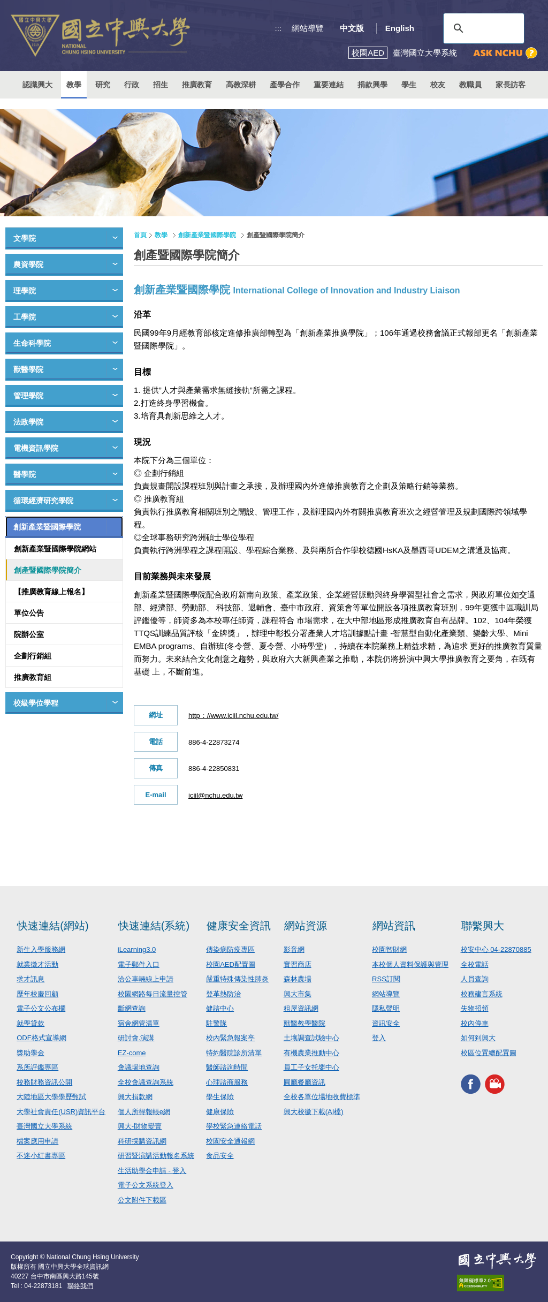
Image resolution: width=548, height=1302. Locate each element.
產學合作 (285, 84)
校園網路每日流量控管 (152, 994)
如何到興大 (478, 1038)
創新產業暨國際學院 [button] (47, 527)
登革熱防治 (223, 994)
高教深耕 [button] (241, 84)
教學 (73, 84)
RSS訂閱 (386, 979)
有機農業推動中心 (311, 1053)
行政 (131, 84)
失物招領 (475, 1008)
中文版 (352, 28)
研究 (102, 84)
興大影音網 (495, 1084)
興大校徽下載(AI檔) (314, 1112)
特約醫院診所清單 (234, 1053)
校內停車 (475, 1023)
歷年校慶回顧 (37, 994)
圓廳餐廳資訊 (304, 1082)
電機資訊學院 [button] (35, 448)
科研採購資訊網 (142, 1141)
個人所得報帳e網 (144, 1112)
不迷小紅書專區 (41, 1156)
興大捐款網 (135, 1097)
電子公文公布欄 (41, 1008)
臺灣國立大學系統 (44, 1126)
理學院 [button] (24, 290)
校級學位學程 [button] (35, 703)
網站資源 (305, 926)
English (399, 28)
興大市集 (297, 994)
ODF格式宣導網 (41, 1038)
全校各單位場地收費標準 (322, 1097)
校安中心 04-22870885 (496, 949)
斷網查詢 (132, 1008)
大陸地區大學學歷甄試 (51, 1097)
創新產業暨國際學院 (207, 235)
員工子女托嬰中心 (311, 1067)
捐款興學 (372, 84)
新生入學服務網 (41, 949)
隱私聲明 (386, 1008)
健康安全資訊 (239, 926)
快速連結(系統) (153, 926)
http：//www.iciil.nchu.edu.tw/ (233, 715)
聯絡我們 (80, 1286)
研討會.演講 (136, 1038)
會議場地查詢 (138, 1067)
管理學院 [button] (28, 395)
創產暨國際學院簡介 (47, 570)
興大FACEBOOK (471, 1084)
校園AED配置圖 (230, 964)
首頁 (140, 235)
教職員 (470, 84)
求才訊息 (30, 979)
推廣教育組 (32, 677)
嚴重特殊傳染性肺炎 (237, 979)
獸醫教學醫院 (304, 1023)
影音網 (294, 949)
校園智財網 (389, 949)
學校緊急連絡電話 (234, 1126)
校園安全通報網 (230, 1141)
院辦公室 (29, 634)
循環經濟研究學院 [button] (43, 500)
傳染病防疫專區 (230, 949)
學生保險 (220, 1097)
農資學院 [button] (28, 264)
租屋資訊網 (301, 1008)
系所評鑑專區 (37, 1067)
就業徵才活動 (37, 964)
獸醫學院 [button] (28, 369)
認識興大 (37, 84)
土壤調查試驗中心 (311, 1038)
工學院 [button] (24, 317)
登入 (379, 1038)
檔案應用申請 (37, 1141)
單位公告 (29, 613)
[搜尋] (482, 28)
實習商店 (297, 964)
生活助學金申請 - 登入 (152, 1171)
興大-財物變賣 (140, 1126)
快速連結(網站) (52, 926)
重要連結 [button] (329, 84)
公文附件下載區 (142, 1200)
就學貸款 (30, 1023)
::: (278, 28)
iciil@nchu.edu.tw (215, 795)
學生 (408, 84)
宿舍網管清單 (138, 1023)
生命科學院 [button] (32, 343)
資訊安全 (386, 1023)
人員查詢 (475, 979)
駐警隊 (216, 1023)
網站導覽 (308, 28)
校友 (437, 84)
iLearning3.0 (137, 949)
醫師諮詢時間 (227, 1067)
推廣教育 (197, 84)
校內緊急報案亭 (230, 1038)
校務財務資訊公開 (44, 1082)
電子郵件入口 (138, 964)
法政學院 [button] (28, 422)
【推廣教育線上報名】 (51, 591)
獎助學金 (30, 1053)
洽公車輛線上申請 (145, 979)
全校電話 (475, 964)
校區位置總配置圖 (488, 1053)
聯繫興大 (482, 926)
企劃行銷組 (32, 656)
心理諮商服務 (227, 1082)
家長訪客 (511, 84)
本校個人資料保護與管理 (410, 964)
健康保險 (220, 1112)
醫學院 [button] (24, 474)
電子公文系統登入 (145, 1185)
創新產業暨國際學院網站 (55, 548)
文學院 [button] (24, 238)
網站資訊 (393, 926)
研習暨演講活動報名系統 (156, 1156)
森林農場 (297, 979)
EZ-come (132, 1053)
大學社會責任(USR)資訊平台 (61, 1112)
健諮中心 (220, 1008)
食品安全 (220, 1156)
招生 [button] (160, 84)
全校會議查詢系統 (145, 1082)
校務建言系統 (482, 994)
